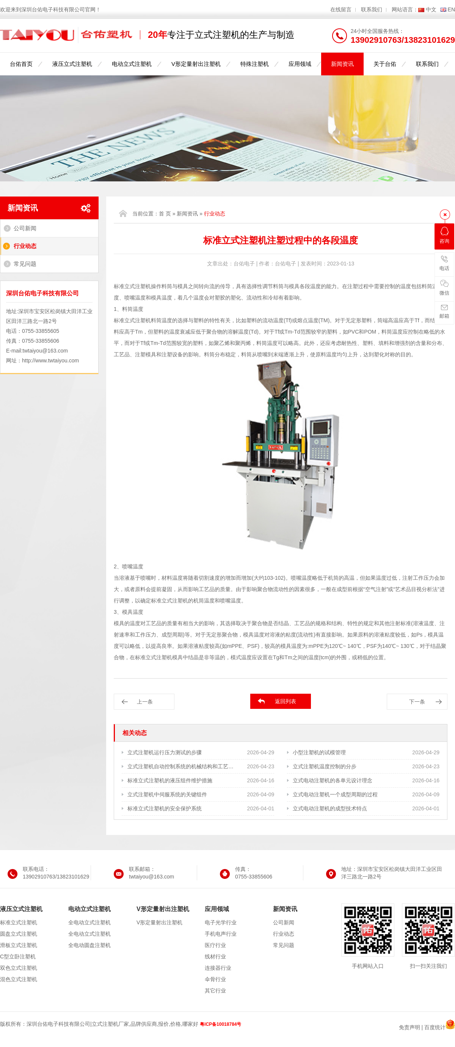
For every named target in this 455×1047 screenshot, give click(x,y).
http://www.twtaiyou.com (50, 360)
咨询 (444, 235)
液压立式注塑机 (72, 64)
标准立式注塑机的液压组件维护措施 (169, 780)
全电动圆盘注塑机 (89, 945)
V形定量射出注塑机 (196, 64)
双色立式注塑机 (18, 968)
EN (451, 9)
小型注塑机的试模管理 (319, 752)
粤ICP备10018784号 (220, 1024)
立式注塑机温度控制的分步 (324, 766)
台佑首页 (21, 64)
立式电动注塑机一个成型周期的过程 (335, 794)
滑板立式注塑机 (18, 945)
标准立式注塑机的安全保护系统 (164, 808)
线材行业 (215, 956)
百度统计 (435, 1027)
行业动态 (25, 246)
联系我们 (371, 9)
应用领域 (300, 64)
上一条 (145, 702)
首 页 (165, 214)
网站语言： (405, 9)
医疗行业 (215, 945)
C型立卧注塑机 (18, 956)
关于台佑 (384, 64)
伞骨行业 (215, 979)
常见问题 (25, 264)
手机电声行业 (221, 934)
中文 (431, 9)
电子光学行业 (221, 922)
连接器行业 (218, 968)
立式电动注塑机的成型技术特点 (330, 808)
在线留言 (340, 9)
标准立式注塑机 (18, 922)
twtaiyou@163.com (45, 351)
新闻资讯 (342, 64)
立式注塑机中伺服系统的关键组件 (167, 794)
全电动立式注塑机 (89, 922)
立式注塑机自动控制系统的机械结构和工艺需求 (181, 766)
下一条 (417, 702)
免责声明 (409, 1027)
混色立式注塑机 (18, 979)
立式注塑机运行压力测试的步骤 (164, 752)
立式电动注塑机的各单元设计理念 (332, 780)
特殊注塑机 (254, 64)
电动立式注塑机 (132, 64)
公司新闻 (25, 228)
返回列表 (285, 701)
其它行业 (215, 991)
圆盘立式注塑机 (18, 934)
